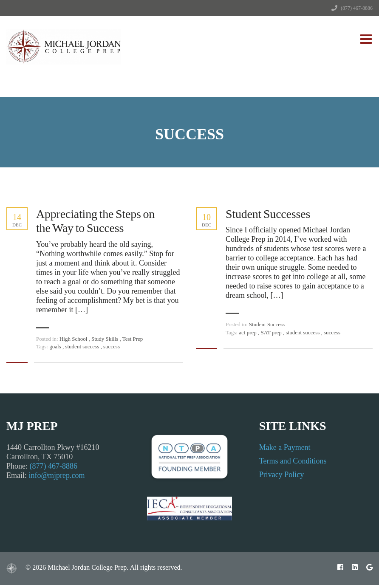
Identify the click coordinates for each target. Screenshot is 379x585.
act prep (248, 332)
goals (55, 346)
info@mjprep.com (57, 475)
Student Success (267, 324)
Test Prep (132, 339)
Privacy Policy (281, 474)
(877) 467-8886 (357, 8)
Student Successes (268, 213)
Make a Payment (285, 447)
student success (82, 346)
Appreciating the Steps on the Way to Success (95, 221)
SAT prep (272, 332)
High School (73, 339)
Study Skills (104, 339)
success (111, 346)
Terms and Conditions (293, 461)
